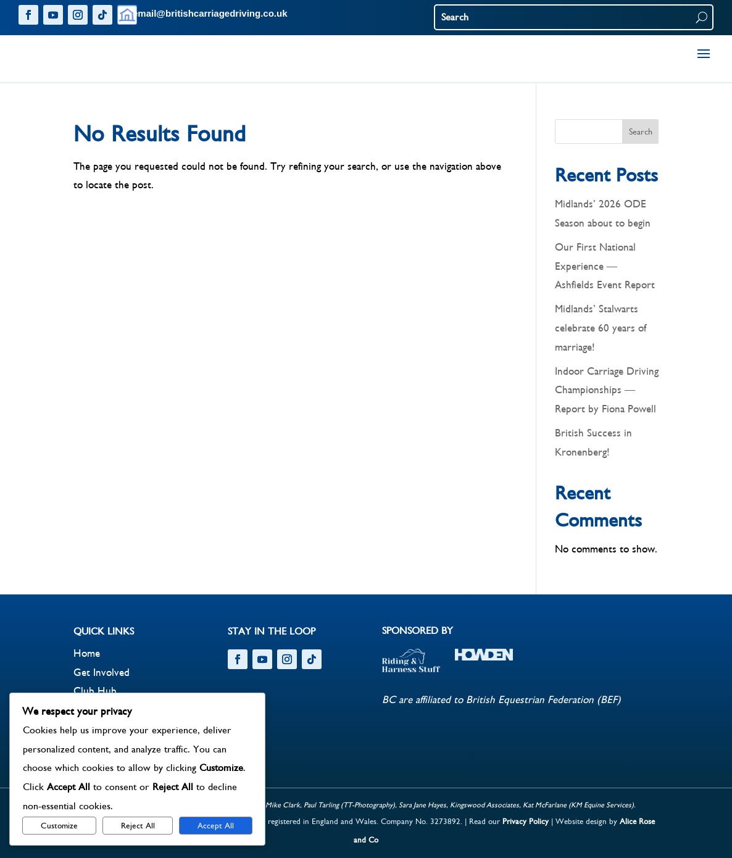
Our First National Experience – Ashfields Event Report (605, 266)
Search (640, 131)
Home (86, 653)
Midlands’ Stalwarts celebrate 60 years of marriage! (600, 328)
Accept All (216, 826)
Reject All (138, 826)
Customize (59, 826)
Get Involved (101, 672)
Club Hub (95, 691)
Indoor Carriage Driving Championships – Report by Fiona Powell (607, 390)
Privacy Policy (525, 821)
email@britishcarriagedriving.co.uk (210, 13)
